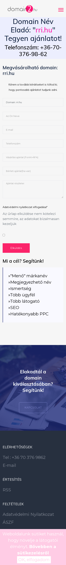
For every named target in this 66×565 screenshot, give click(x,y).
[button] (60, 9)
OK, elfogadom (34, 559)
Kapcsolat (33, 407)
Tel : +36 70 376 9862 (24, 457)
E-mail (9, 465)
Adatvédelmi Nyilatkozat (28, 514)
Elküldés (16, 248)
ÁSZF (8, 522)
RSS (7, 489)
